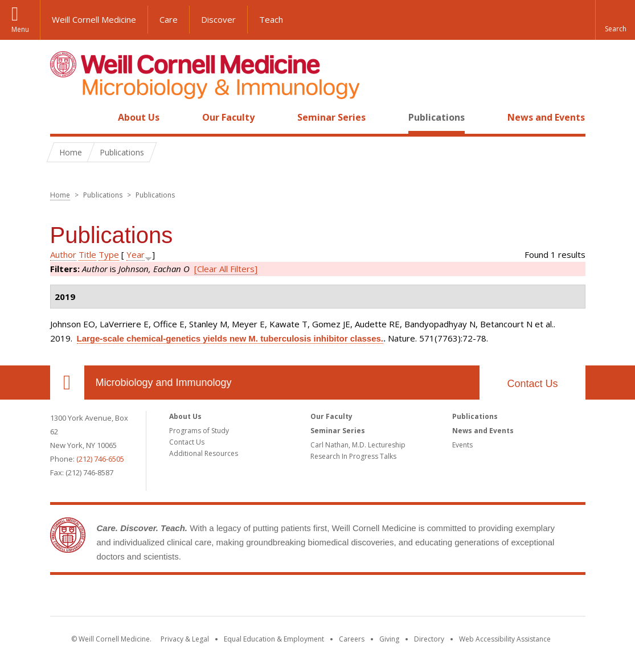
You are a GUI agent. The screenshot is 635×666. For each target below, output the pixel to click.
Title (87, 254)
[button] (615, 20)
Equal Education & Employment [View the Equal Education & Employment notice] (274, 639)
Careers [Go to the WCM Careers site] (351, 639)
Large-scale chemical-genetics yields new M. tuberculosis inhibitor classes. (230, 338)
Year (135, 254)
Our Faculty (228, 117)
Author (63, 254)
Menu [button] (20, 29)
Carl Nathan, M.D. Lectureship (357, 445)
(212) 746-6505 (100, 459)
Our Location (67, 382)
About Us (138, 117)
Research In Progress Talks (353, 456)
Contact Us (532, 383)
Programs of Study (199, 430)
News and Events (546, 117)
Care (168, 19)
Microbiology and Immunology (164, 382)
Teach (271, 19)
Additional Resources (203, 453)
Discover (218, 19)
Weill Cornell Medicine (94, 19)
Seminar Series (331, 117)
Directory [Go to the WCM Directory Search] (429, 639)
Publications (436, 117)
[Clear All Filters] (225, 268)
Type (109, 254)
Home (62, 117)
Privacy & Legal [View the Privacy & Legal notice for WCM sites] (185, 639)
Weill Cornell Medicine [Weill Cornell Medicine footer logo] (318, 598)
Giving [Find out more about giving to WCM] (389, 639)
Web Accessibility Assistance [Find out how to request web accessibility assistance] (505, 639)
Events (462, 445)
